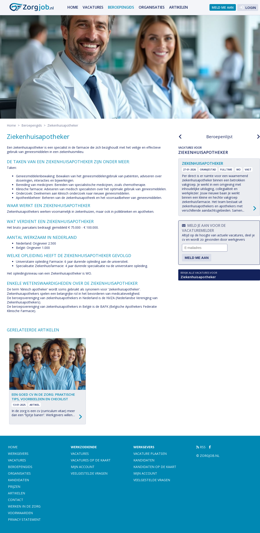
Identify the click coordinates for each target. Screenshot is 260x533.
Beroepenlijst (219, 136)
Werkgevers (18, 453)
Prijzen (14, 486)
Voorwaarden (20, 513)
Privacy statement (24, 519)
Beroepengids (121, 7)
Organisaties (152, 7)
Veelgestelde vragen (89, 473)
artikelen (178, 7)
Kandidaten (18, 480)
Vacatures (93, 7)
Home (72, 7)
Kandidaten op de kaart (154, 467)
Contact (15, 500)
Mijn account (82, 467)
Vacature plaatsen (150, 453)
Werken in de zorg (24, 506)
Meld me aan (223, 7)
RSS (201, 447)
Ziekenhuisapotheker (219, 275)
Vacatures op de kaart (91, 460)
